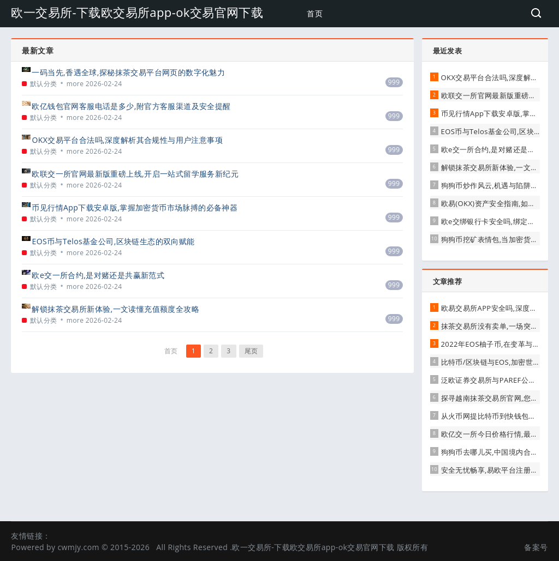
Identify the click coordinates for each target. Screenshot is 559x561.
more (75, 83)
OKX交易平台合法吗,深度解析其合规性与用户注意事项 (127, 140)
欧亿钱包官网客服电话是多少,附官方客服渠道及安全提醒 (131, 106)
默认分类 (43, 83)
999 (394, 82)
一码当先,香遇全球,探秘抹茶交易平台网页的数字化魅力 (128, 72)
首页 (315, 13)
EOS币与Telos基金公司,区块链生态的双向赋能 (113, 241)
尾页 (251, 350)
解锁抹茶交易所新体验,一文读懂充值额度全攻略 (115, 309)
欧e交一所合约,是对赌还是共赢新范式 (98, 275)
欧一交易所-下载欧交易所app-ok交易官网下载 (137, 12)
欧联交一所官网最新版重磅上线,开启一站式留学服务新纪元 (135, 173)
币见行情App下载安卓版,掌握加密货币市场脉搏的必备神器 (134, 207)
